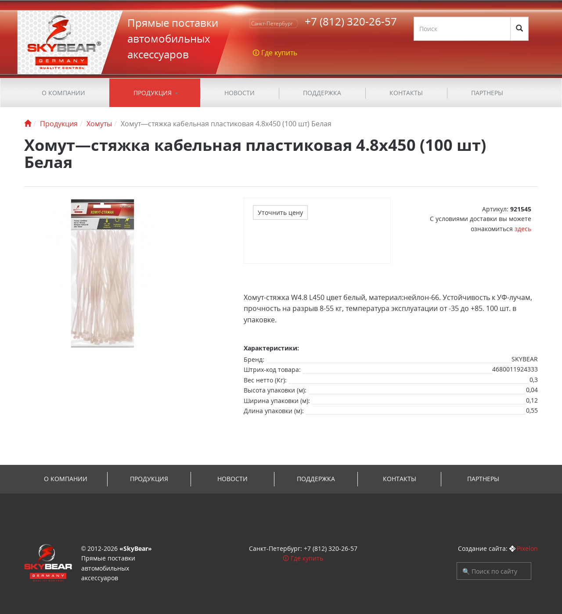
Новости (239, 93)
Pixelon (527, 548)
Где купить (307, 558)
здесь (523, 229)
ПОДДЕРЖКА (322, 93)
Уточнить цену (280, 212)
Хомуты (99, 124)
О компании (63, 93)
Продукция (152, 93)
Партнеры (487, 93)
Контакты (406, 93)
